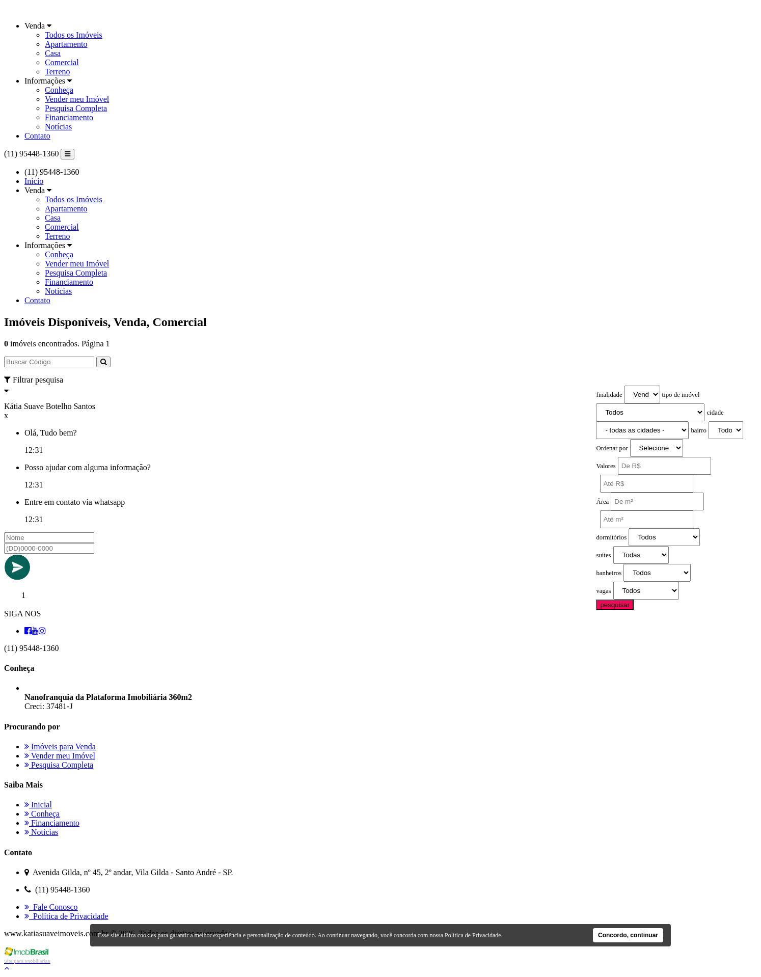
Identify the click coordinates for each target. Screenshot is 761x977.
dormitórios (611, 537)
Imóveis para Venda (60, 746)
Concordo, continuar (628, 935)
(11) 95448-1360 (31, 153)
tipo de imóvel (681, 394)
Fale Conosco (51, 907)
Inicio (33, 181)
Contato (37, 135)
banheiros (608, 573)
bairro (698, 430)
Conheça (59, 90)
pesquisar (615, 605)
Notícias (58, 126)
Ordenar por (612, 448)
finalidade (609, 394)
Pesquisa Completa (76, 108)
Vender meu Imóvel (77, 99)
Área (602, 501)
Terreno (57, 71)
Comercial (62, 62)
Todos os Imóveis (73, 35)
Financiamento (69, 117)
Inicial (38, 804)
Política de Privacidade (66, 916)
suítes (603, 555)
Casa (53, 53)
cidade (714, 412)
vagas (603, 590)
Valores (605, 466)
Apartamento (66, 44)
